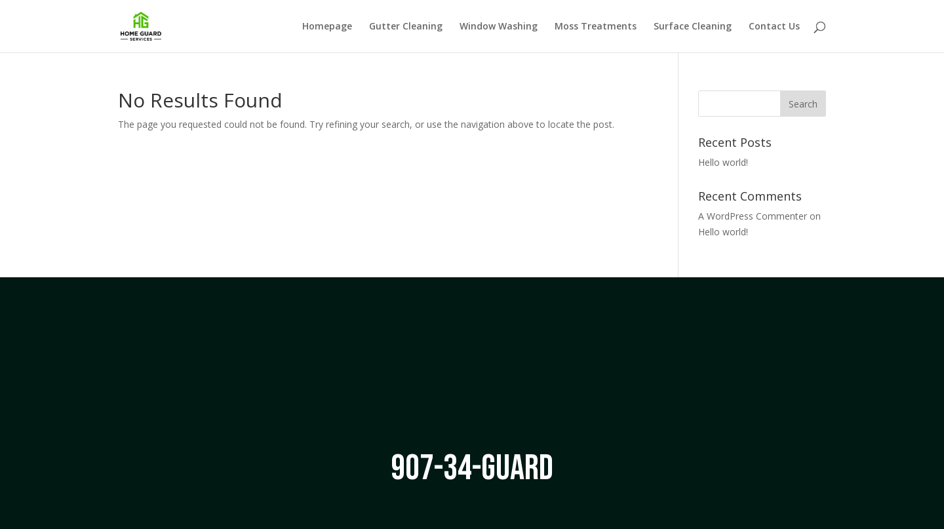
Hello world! (723, 162)
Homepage (327, 27)
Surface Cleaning (693, 27)
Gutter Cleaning (405, 27)
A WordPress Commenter (752, 216)
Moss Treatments (596, 27)
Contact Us (774, 27)
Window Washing (499, 27)
